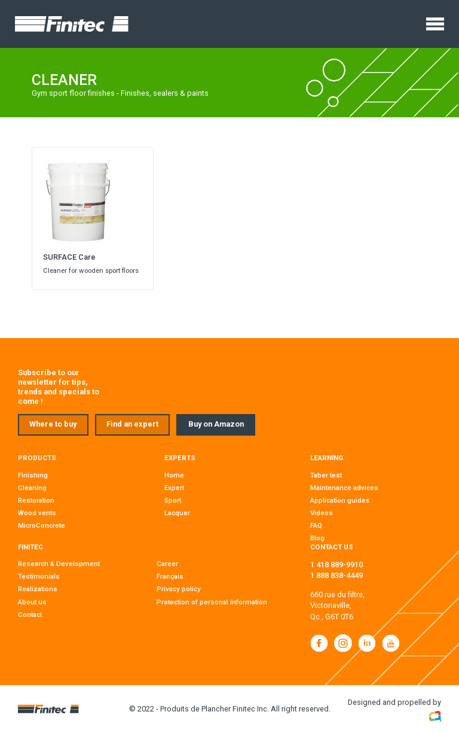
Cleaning (32, 487)
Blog (317, 538)
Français (170, 576)
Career (167, 563)
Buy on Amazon (216, 423)
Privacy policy (179, 589)
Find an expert (132, 423)
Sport (172, 500)
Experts (179, 458)
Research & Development (59, 563)
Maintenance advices (344, 487)
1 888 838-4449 (336, 575)
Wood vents (37, 513)
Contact (30, 614)
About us (32, 602)
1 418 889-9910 (336, 564)
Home (174, 475)
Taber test (326, 475)
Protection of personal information (212, 602)
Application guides (340, 500)
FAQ (316, 525)
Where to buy (52, 423)
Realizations (37, 589)
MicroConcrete (41, 525)
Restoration (36, 500)
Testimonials (39, 576)
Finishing (33, 475)
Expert (174, 487)
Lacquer (177, 513)
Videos (321, 513)
